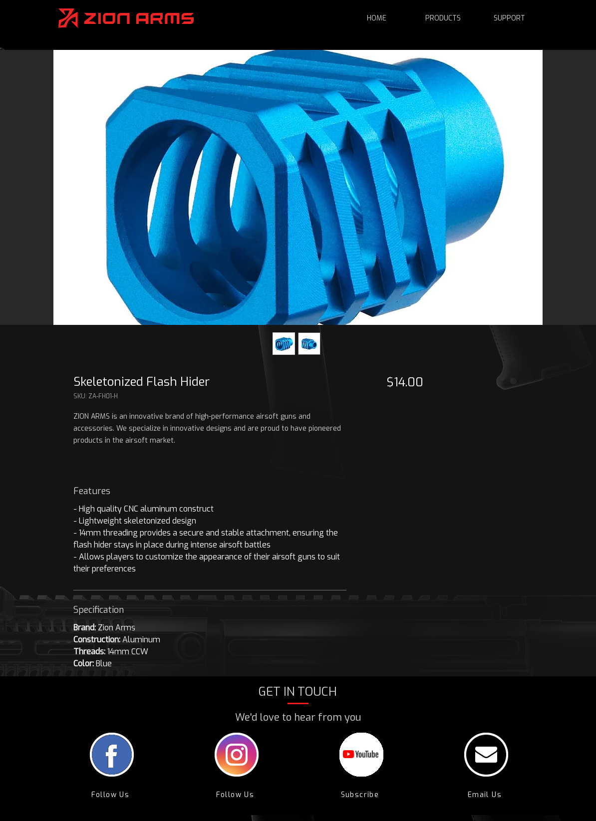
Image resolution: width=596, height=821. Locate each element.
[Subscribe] (361, 795)
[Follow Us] (111, 795)
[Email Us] (486, 795)
